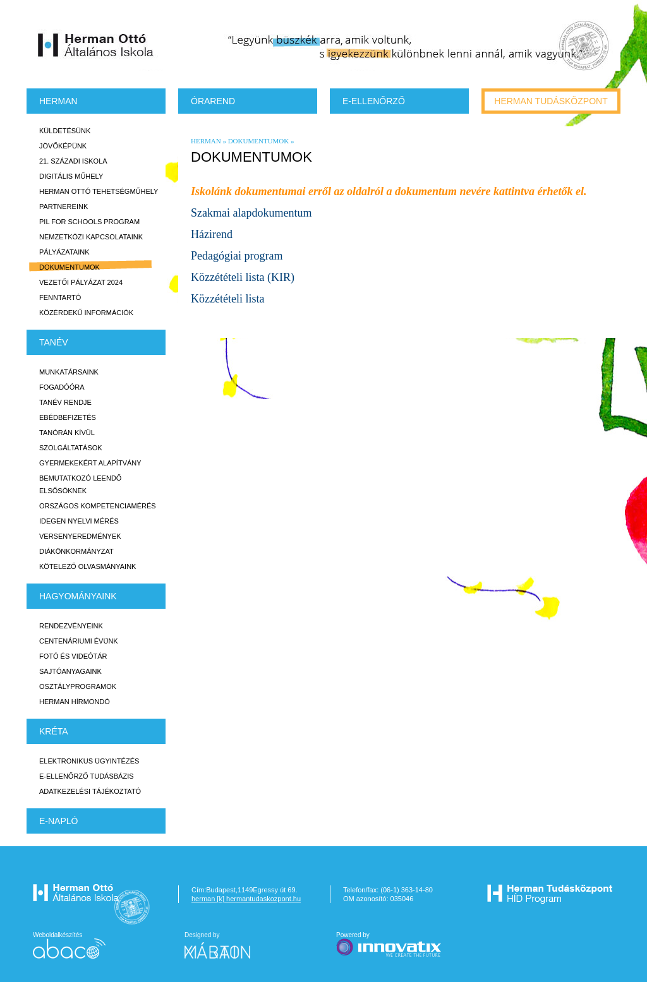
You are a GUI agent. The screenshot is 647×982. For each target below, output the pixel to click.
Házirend (212, 234)
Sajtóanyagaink (70, 671)
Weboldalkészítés (69, 945)
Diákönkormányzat (76, 551)
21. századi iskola (73, 161)
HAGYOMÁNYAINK (78, 596)
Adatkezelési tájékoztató (90, 791)
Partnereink (63, 206)
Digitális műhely (71, 176)
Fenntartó (60, 297)
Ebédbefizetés (67, 417)
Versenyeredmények (80, 536)
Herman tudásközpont (550, 101)
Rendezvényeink (71, 626)
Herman (58, 101)
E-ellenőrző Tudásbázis (86, 776)
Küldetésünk (64, 131)
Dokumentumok (69, 267)
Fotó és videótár (73, 656)
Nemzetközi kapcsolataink (91, 237)
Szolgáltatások (70, 448)
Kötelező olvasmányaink (87, 566)
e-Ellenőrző (373, 101)
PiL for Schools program (89, 221)
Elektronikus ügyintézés (89, 761)
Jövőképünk (63, 146)
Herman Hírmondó (74, 701)
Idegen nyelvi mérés (79, 521)
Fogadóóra (62, 387)
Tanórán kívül (67, 432)
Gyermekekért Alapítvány (90, 463)
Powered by (390, 945)
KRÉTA (53, 731)
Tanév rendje (65, 402)
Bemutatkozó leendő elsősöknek (80, 484)
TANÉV (53, 342)
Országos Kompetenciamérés (97, 506)
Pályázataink (64, 252)
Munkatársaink (69, 372)
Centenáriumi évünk (78, 641)
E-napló (58, 821)
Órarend (213, 101)
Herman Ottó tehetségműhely (98, 191)
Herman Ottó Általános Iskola (96, 45)
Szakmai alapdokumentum (251, 213)
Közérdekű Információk (86, 312)
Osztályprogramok (77, 686)
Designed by (224, 945)
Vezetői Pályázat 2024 (81, 282)
